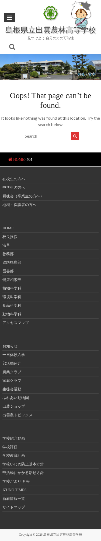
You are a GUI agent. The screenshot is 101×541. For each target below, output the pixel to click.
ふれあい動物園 (15, 398)
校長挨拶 (10, 237)
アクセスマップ (15, 323)
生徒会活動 (11, 389)
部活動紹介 (11, 363)
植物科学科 (11, 288)
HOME (18, 160)
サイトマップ (13, 507)
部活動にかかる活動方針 (23, 473)
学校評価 (10, 447)
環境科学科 (11, 297)
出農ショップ (13, 406)
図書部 (8, 271)
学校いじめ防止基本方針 (23, 464)
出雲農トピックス (17, 415)
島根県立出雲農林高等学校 (50, 29)
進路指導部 (11, 263)
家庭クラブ (11, 381)
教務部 (8, 254)
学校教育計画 (13, 456)
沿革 (6, 245)
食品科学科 (11, 306)
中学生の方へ (13, 188)
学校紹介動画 (13, 438)
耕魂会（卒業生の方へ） (23, 196)
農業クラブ (11, 372)
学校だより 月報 (16, 481)
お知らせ (10, 346)
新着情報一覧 (13, 499)
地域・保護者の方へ (19, 205)
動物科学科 (11, 314)
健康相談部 (11, 280)
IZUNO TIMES (14, 490)
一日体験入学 (13, 355)
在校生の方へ (13, 179)
